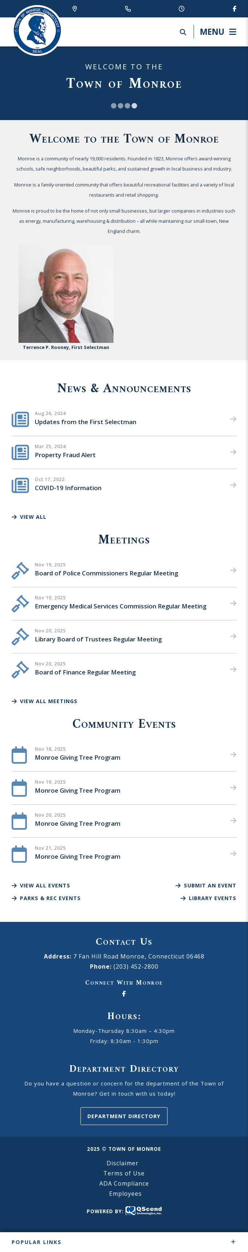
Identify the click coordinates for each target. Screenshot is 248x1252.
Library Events (208, 898)
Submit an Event (205, 885)
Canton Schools (37, 30)
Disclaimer (123, 1163)
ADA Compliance (124, 1183)
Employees (125, 1194)
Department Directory (124, 1116)
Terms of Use (124, 1173)
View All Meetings (45, 701)
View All (29, 516)
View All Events (41, 885)
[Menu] (215, 31)
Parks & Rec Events (46, 898)
